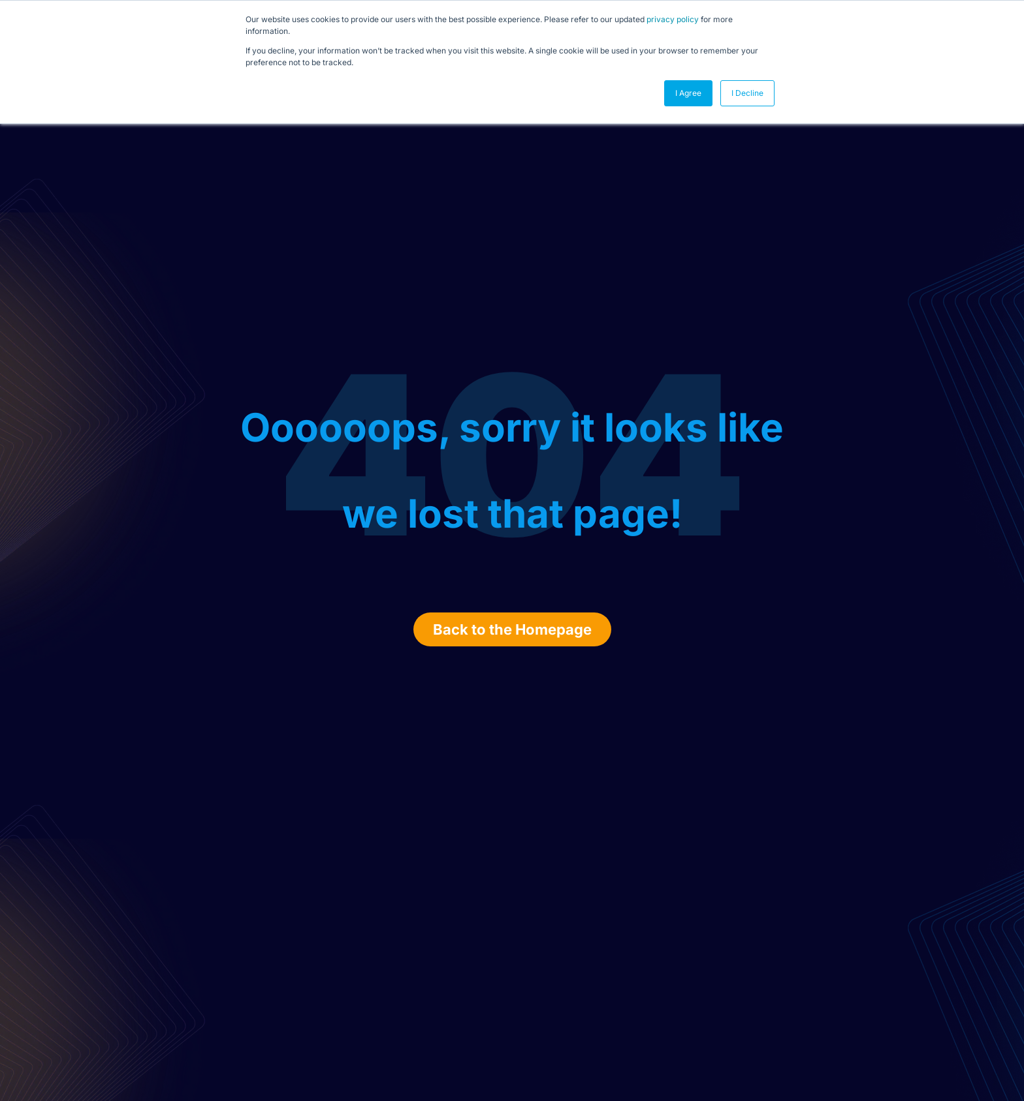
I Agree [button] (688, 93)
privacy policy (673, 19)
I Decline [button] (747, 93)
